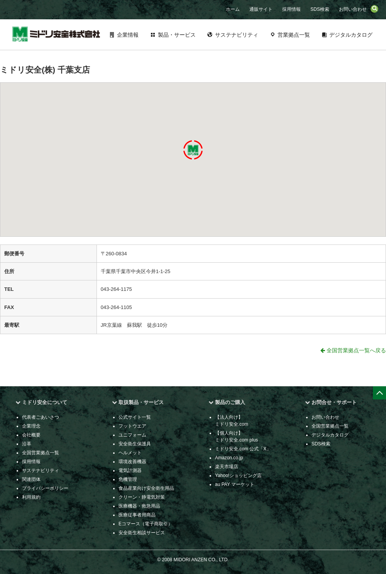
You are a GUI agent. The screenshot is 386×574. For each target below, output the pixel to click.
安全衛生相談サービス (142, 532)
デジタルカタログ (350, 35)
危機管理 (128, 479)
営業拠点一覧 (294, 35)
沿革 (26, 444)
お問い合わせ (353, 9)
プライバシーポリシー (45, 488)
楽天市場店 (226, 466)
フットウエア (132, 426)
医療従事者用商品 (137, 515)
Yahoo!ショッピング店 (238, 475)
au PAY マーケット (234, 484)
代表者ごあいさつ (40, 417)
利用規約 (31, 497)
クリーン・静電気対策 (142, 497)
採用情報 (291, 9)
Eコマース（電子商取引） (146, 523)
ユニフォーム (132, 435)
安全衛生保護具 (135, 444)
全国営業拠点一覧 (40, 452)
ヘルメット (130, 452)
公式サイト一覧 (135, 417)
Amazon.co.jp (229, 457)
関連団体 (31, 479)
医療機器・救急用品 (139, 506)
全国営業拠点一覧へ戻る (353, 350)
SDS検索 (319, 9)
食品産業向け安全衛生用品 (146, 488)
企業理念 (31, 426)
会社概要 (31, 435)
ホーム (233, 9)
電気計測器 (130, 470)
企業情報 (128, 35)
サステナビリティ (236, 35)
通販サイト (261, 9)
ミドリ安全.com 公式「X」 (243, 449)
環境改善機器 (132, 461)
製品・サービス (177, 35)
